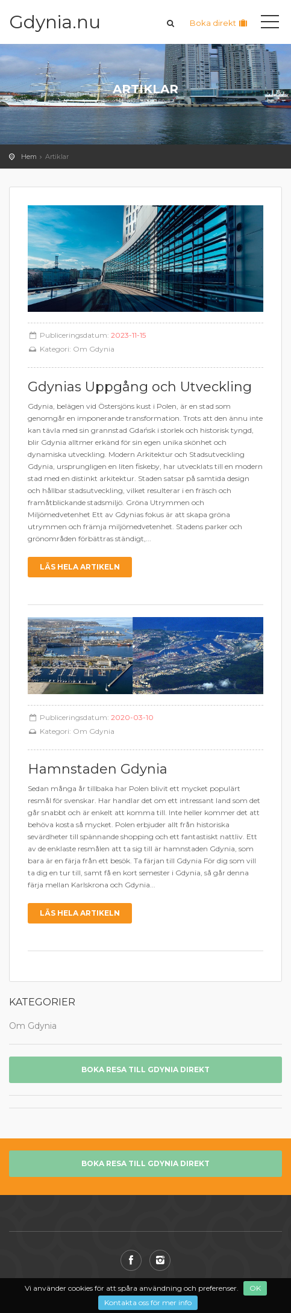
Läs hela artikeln (80, 566)
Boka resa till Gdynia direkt (145, 1069)
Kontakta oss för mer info (148, 1302)
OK (255, 1288)
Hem (29, 156)
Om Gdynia (93, 348)
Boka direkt (219, 23)
